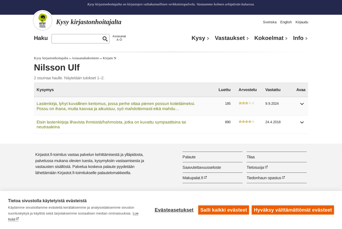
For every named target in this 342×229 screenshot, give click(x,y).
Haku (41, 38)
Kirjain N (109, 58)
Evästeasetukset (174, 210)
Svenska (270, 22)
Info (298, 38)
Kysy (198, 38)
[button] (302, 106)
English (286, 22)
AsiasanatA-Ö (119, 38)
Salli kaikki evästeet (223, 210)
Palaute (189, 157)
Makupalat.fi (192, 177)
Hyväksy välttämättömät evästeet (293, 210)
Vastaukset (230, 38)
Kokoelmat (268, 38)
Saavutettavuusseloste (201, 167)
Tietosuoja (255, 167)
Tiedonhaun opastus (264, 177)
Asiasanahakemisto (85, 58)
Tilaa (251, 157)
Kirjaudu (302, 22)
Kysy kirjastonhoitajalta (51, 58)
